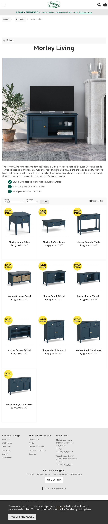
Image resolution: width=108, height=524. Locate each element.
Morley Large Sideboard (19, 405)
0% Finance (7, 443)
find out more (85, 12)
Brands (5, 454)
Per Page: (32, 201)
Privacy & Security (36, 447)
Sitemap (32, 454)
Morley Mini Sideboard (54, 351)
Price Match (7, 447)
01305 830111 (66, 452)
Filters (10, 40)
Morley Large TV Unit (88, 297)
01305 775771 (66, 464)
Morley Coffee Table (54, 243)
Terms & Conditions (37, 450)
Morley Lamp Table (19, 243)
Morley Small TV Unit (54, 297)
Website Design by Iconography (71, 501)
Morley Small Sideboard (89, 351)
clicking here (84, 510)
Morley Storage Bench (19, 297)
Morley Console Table (88, 243)
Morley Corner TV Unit (19, 351)
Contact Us (7, 458)
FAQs (31, 443)
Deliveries (6, 450)
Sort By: (13, 201)
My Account (34, 439)
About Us (6, 439)
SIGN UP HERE (54, 480)
